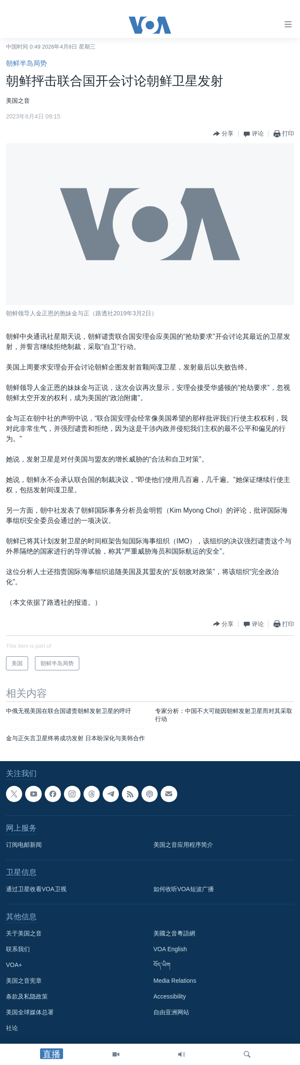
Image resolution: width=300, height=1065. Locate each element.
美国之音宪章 (24, 980)
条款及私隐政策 (27, 996)
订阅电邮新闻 (24, 844)
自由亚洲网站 (171, 1012)
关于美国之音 (24, 933)
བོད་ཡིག (161, 964)
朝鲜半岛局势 (26, 63)
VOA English (170, 949)
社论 (12, 1028)
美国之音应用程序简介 (183, 844)
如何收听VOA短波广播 (183, 889)
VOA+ (14, 964)
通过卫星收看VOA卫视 (36, 889)
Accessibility (169, 996)
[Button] (223, 134)
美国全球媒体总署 (30, 1012)
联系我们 (18, 949)
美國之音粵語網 (174, 933)
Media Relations (174, 980)
